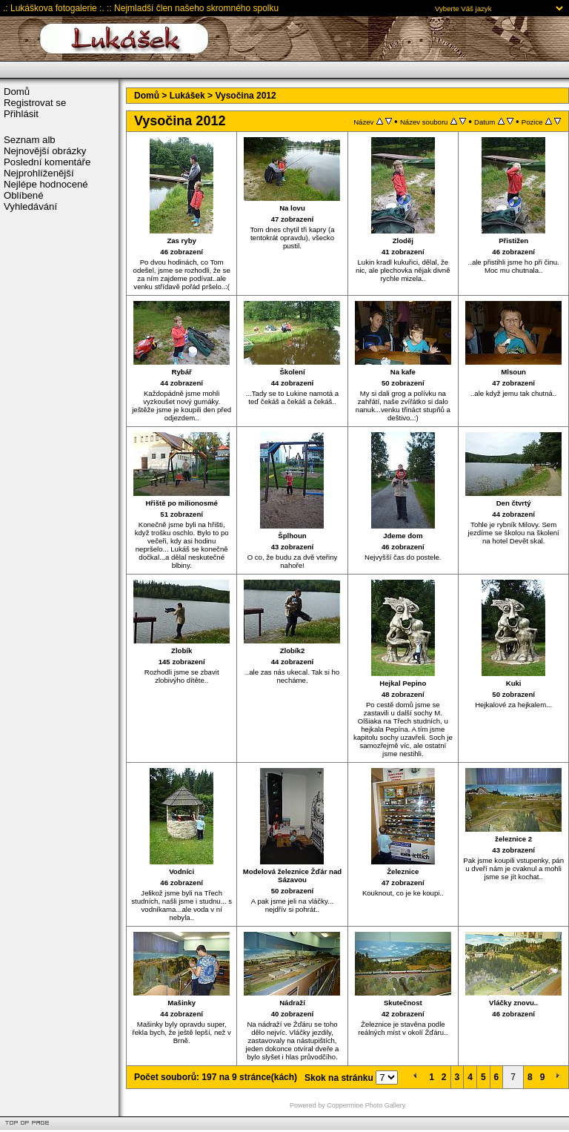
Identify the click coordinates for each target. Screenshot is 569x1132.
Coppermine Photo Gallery (366, 1105)
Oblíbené (24, 195)
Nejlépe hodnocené (46, 184)
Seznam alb (30, 139)
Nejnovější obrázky (45, 150)
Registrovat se (35, 102)
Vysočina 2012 (245, 95)
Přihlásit (21, 113)
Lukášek (187, 95)
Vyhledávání (30, 206)
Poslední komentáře (47, 162)
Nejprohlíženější (39, 173)
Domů (17, 91)
